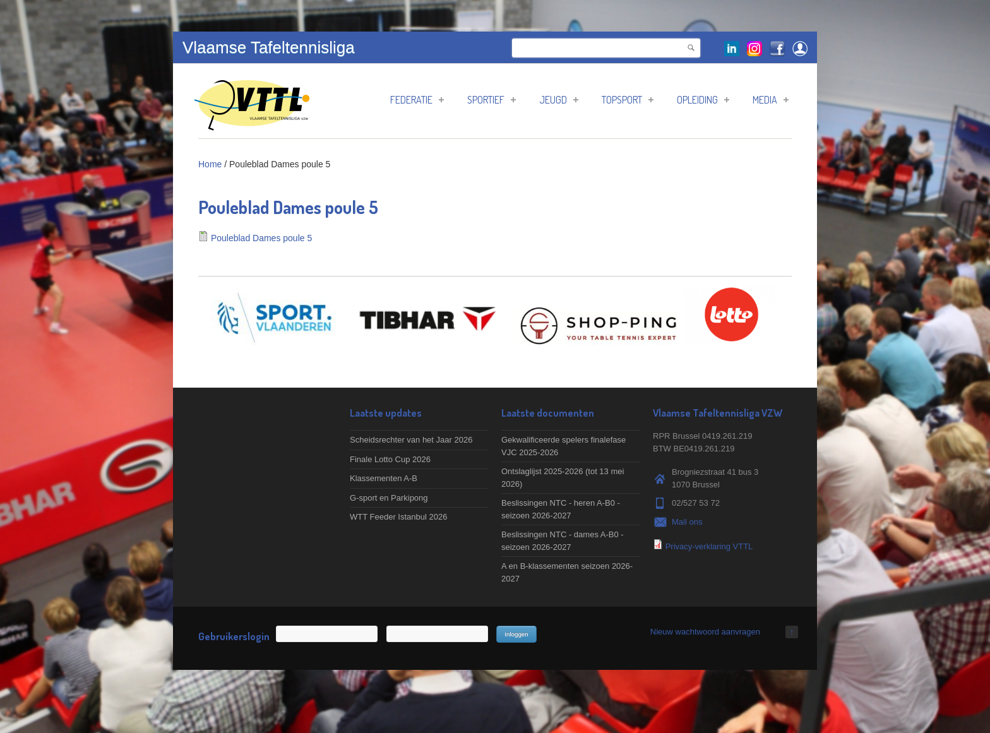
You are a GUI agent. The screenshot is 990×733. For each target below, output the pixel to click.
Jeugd (558, 99)
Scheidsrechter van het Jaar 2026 (411, 439)
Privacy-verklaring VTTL (709, 546)
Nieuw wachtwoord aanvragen (705, 631)
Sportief (491, 99)
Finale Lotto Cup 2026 (390, 459)
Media (771, 99)
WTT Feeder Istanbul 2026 (398, 516)
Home (210, 164)
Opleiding (703, 99)
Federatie (417, 99)
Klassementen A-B (383, 478)
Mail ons (687, 522)
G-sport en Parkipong (389, 498)
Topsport (627, 99)
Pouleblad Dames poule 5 (261, 238)
